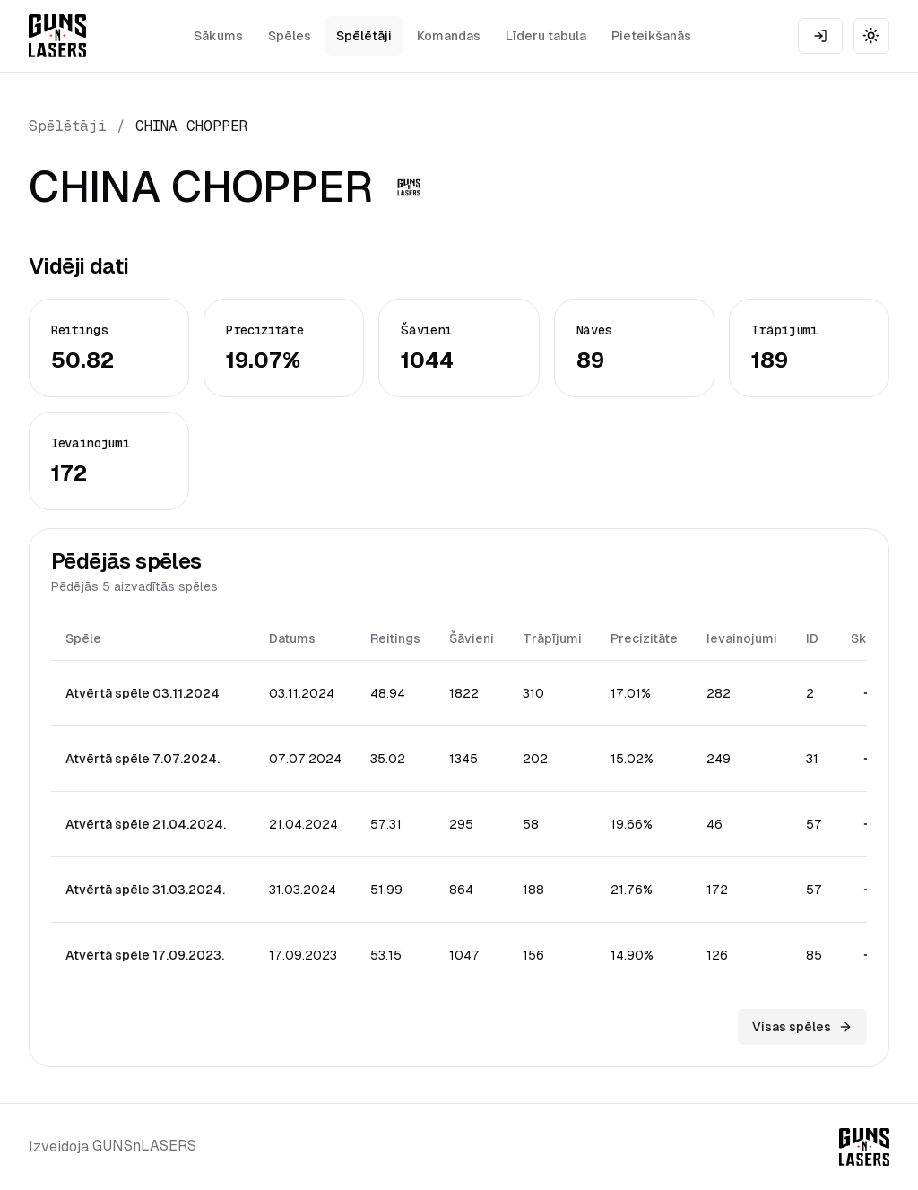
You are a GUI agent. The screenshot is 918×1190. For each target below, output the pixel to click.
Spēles (289, 36)
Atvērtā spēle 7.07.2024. (142, 758)
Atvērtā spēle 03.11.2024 (142, 693)
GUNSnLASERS (144, 1145)
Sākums (218, 36)
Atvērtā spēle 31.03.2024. (145, 889)
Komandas (449, 36)
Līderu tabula (546, 36)
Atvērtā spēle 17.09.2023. (144, 955)
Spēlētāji (364, 36)
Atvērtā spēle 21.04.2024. (145, 824)
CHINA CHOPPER (191, 126)
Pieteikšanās (651, 36)
